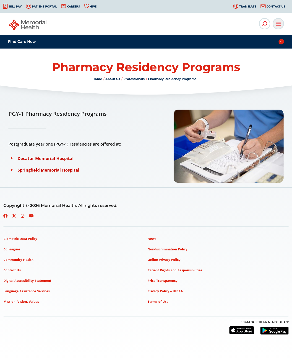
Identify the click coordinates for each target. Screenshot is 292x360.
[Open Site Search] (264, 23)
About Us (112, 79)
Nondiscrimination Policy (167, 249)
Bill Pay (15, 6)
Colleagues (11, 249)
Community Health (18, 259)
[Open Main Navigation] (278, 23)
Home (97, 79)
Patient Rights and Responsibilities (175, 270)
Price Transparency (162, 280)
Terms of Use (158, 301)
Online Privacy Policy (164, 259)
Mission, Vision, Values (21, 301)
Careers (73, 6)
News (152, 239)
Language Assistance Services (26, 291)
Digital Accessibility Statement (27, 280)
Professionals (134, 79)
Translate (247, 6)
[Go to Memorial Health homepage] (28, 26)
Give (93, 6)
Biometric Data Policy (20, 239)
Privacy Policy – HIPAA (165, 291)
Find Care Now (22, 41)
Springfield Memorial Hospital (48, 170)
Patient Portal (44, 6)
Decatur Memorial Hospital (46, 158)
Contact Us (275, 6)
